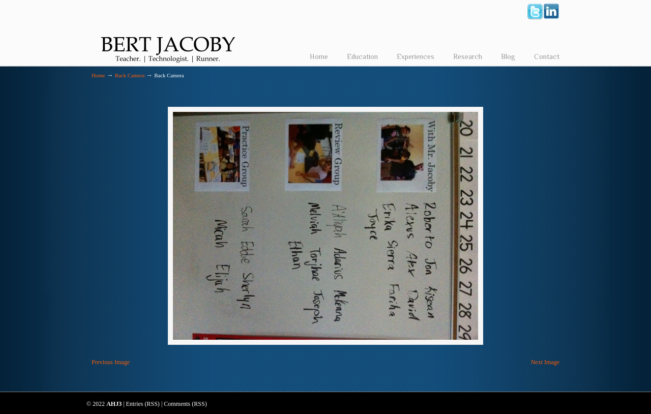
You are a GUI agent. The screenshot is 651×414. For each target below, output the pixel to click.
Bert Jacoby (168, 33)
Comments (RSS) (185, 403)
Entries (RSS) (143, 403)
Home (98, 75)
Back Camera (129, 75)
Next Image (545, 362)
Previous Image (111, 362)
